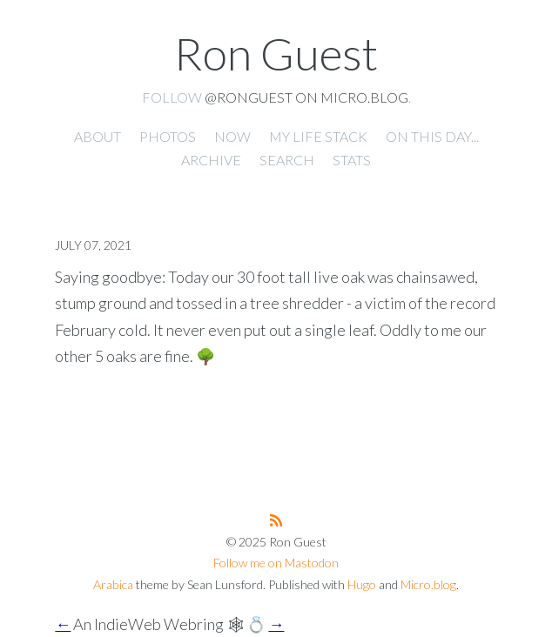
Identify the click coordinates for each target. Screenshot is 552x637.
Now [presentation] (232, 136)
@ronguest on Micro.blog (306, 97)
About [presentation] (97, 136)
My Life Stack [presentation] (318, 136)
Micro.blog (428, 584)
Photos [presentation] (167, 136)
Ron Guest (276, 53)
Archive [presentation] (211, 159)
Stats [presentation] (352, 159)
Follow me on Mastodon (276, 562)
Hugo (361, 584)
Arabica (113, 584)
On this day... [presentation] (432, 136)
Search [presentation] (286, 159)
